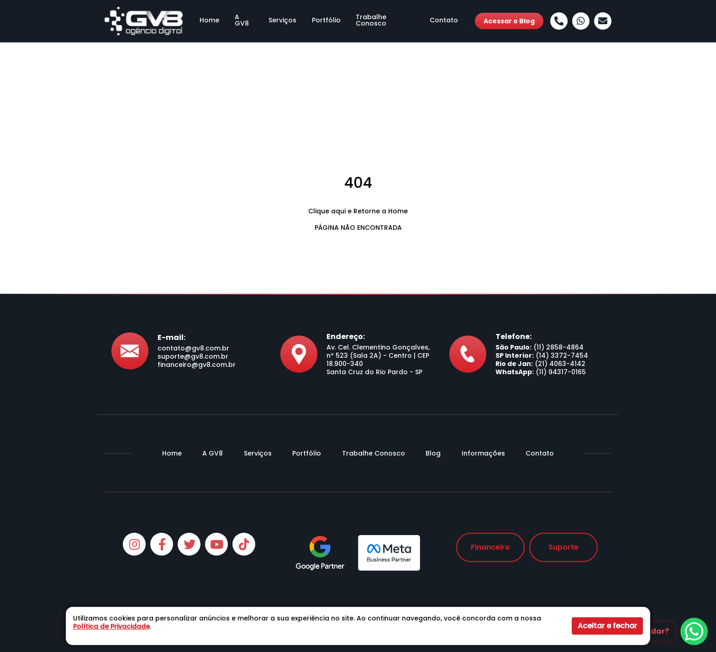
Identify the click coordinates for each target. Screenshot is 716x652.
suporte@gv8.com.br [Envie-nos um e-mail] (193, 356)
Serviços (281, 21)
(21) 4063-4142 (560, 363)
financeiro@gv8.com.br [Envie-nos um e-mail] (197, 364)
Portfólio (325, 21)
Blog (433, 453)
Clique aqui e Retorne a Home (358, 211)
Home (204, 21)
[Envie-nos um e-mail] (602, 21)
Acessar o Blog (509, 21)
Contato (449, 21)
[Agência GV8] (144, 20)
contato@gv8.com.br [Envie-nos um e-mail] (193, 348)
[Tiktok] (243, 544)
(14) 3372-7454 (562, 355)
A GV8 (240, 21)
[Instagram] (134, 544)
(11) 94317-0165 (561, 371)
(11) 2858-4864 (558, 347)
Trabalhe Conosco (387, 21)
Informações (483, 453)
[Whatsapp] (581, 21)
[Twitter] (189, 544)
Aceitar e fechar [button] (607, 625)
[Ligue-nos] (559, 21)
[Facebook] (161, 544)
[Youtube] (216, 544)
